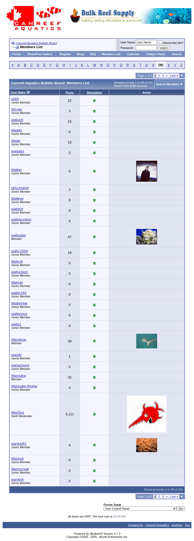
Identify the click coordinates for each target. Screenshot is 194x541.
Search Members (167, 84)
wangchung (20, 365)
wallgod (17, 209)
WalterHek (19, 303)
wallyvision (19, 272)
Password (127, 47)
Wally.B (17, 261)
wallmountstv (21, 219)
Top (187, 525)
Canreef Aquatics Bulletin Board (36, 43)
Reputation (94, 92)
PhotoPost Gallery (39, 54)
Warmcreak (20, 469)
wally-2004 (19, 251)
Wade (15, 141)
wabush (17, 120)
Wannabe (18, 376)
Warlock (17, 459)
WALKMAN (20, 188)
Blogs (81, 54)
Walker (16, 170)
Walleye (17, 198)
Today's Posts (155, 54)
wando (16, 355)
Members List (111, 54)
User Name (128, 42)
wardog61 (19, 444)
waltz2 (16, 324)
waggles (17, 151)
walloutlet (18, 235)
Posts (69, 92)
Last (174, 75)
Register (65, 54)
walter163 (18, 293)
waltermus (19, 314)
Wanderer (18, 340)
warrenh (17, 479)
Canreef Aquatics (157, 525)
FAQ (93, 54)
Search (177, 54)
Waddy (16, 130)
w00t (15, 99)
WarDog (17, 413)
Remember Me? (171, 42)
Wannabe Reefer (24, 386)
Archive (177, 525)
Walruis (17, 282)
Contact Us (135, 525)
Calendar (133, 54)
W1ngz (16, 109)
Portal (16, 54)
